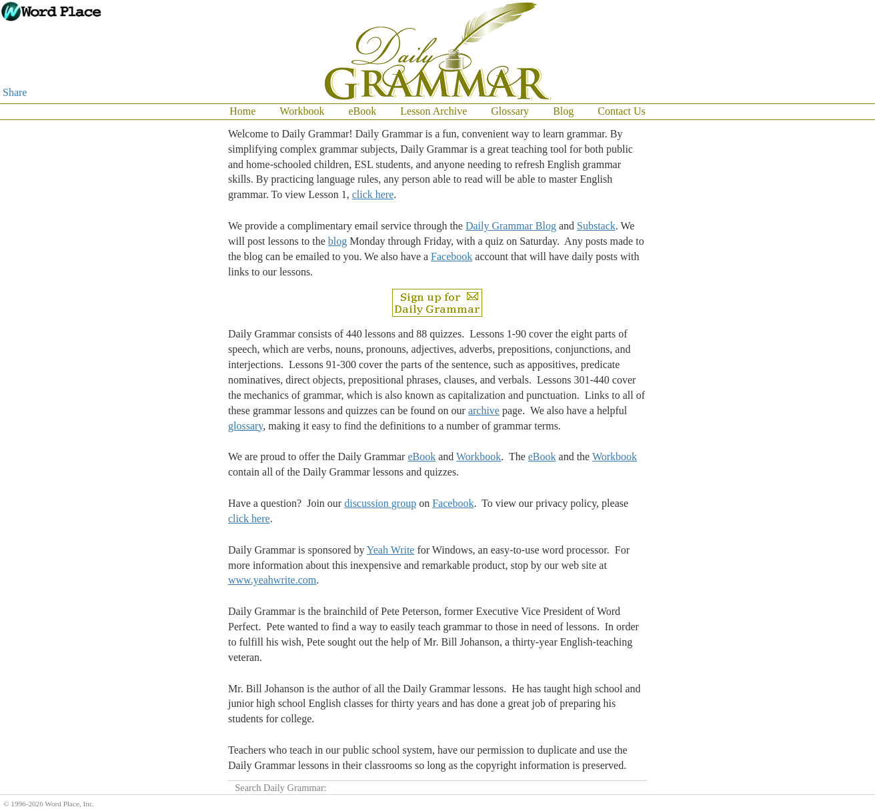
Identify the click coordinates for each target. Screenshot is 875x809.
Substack (596, 225)
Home (242, 111)
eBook (362, 111)
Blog (563, 111)
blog (337, 241)
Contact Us (622, 111)
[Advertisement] (821, 320)
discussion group (380, 503)
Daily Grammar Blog (511, 225)
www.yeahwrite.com (272, 580)
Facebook (451, 256)
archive (484, 410)
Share (15, 92)
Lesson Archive (433, 111)
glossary (245, 426)
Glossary (510, 111)
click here (373, 194)
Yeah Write (391, 550)
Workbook (301, 111)
